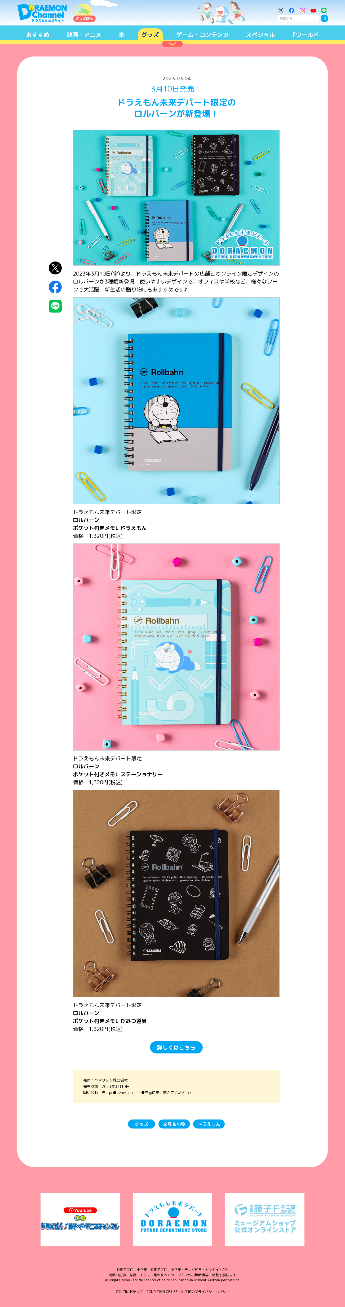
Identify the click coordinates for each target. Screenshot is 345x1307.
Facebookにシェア (55, 287)
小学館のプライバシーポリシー (205, 1291)
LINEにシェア (55, 306)
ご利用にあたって (129, 1291)
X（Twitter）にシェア (55, 268)
